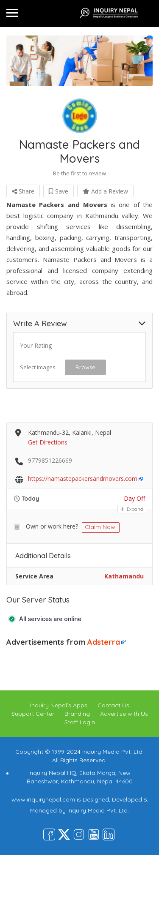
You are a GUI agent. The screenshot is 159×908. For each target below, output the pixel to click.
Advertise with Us (124, 713)
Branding (77, 713)
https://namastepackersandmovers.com (82, 478)
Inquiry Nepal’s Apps (58, 705)
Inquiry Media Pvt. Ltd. (98, 810)
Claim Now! (101, 527)
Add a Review (105, 191)
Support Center (32, 713)
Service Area (34, 576)
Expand (131, 509)
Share (23, 191)
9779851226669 (50, 460)
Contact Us (113, 705)
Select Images (38, 367)
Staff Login (79, 722)
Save (58, 191)
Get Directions (47, 442)
